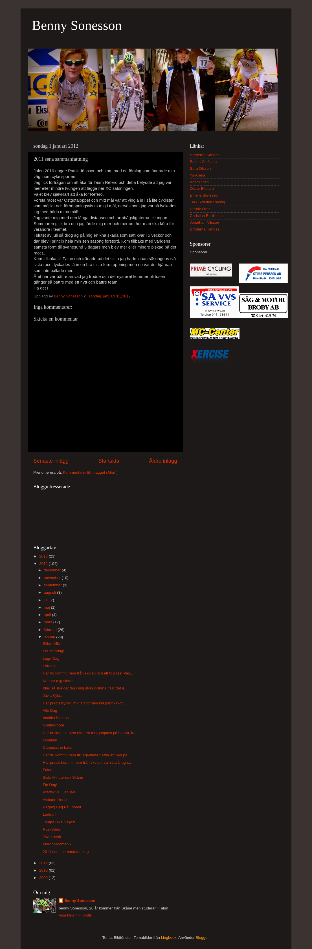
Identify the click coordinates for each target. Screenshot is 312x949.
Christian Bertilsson (206, 216)
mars (48, 622)
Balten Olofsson (203, 162)
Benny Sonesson (77, 25)
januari (50, 637)
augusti (50, 592)
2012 (44, 563)
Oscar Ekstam (202, 188)
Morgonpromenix (57, 844)
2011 (44, 863)
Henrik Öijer (200, 209)
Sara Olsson (200, 168)
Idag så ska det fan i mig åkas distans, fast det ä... (85, 688)
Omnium (50, 740)
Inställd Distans (56, 718)
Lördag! (49, 666)
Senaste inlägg (51, 461)
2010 (44, 870)
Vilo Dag (50, 710)
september (53, 585)
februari (51, 630)
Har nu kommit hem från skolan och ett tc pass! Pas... (88, 673)
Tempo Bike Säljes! (59, 822)
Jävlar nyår (52, 837)
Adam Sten (199, 182)
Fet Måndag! (53, 651)
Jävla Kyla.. (52, 695)
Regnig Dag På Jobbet (62, 807)
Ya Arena (197, 175)
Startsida (108, 461)
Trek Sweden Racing (207, 202)
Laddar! (49, 814)
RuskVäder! (53, 829)
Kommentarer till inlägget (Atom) (90, 472)
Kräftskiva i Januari (59, 792)
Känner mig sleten (58, 681)
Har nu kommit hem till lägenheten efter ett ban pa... (87, 755)
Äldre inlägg (163, 461)
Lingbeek (168, 937)
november (53, 578)
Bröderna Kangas (204, 155)
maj (47, 607)
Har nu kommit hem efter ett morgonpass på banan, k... (89, 733)
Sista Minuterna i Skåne (63, 777)
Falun (47, 770)
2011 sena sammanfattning (66, 852)
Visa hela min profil (75, 915)
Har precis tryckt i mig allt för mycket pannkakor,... (85, 703)
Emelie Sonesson (204, 195)
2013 (44, 556)
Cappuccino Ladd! (58, 747)
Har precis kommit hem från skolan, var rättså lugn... (87, 762)
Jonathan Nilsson (204, 222)
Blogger (202, 937)
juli (46, 600)
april (48, 615)
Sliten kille (51, 643)
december (53, 570)
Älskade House (56, 800)
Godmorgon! (53, 725)
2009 (44, 878)
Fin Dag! (50, 785)
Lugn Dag (51, 658)
